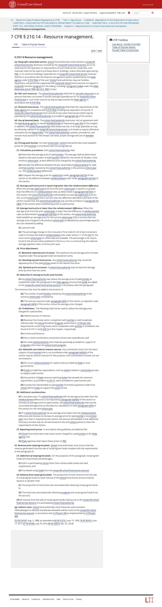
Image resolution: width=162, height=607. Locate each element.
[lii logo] (18, 12)
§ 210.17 (51, 380)
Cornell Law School (29, 4)
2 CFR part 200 (60, 513)
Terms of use (68, 599)
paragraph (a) (71, 116)
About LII (66, 13)
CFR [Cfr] (15, 44)
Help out (120, 13)
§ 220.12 (45, 329)
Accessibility (14, 599)
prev (93, 50)
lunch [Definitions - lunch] (54, 345)
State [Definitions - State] (80, 362)
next (100, 50)
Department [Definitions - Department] (37, 132)
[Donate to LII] (128, 12)
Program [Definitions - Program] (59, 323)
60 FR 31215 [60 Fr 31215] (60, 520)
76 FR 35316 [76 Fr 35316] (85, 520)
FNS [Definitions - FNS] (16, 74)
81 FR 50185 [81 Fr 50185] (29, 523)
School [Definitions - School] (51, 61)
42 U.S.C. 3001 (43, 89)
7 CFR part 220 (83, 323)
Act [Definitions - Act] (89, 235)
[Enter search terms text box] (141, 13)
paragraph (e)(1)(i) (78, 175)
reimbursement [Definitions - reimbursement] (80, 165)
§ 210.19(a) (33, 80)
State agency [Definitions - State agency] (80, 99)
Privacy (79, 599)
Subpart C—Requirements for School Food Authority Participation (95, 26)
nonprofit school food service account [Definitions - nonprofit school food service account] (43, 285)
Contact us (36, 599)
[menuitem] (66, 13)
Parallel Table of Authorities (125, 50)
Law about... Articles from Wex (126, 44)
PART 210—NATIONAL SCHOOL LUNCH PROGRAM (37, 26)
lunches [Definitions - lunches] (32, 146)
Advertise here (48, 599)
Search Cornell (148, 5)
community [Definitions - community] (85, 370)
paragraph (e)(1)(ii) (87, 178)
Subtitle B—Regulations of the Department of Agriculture (111, 20)
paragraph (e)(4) (28, 304)
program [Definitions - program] (37, 86)
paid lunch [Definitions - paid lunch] (58, 175)
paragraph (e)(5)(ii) (78, 352)
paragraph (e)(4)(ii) (70, 399)
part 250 (79, 123)
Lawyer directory (90, 13)
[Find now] (152, 13)
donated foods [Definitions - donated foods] (54, 123)
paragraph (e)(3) (59, 301)
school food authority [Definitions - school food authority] (52, 93)
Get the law (76, 13)
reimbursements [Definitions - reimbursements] (41, 342)
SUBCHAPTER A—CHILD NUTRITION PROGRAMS (115, 23)
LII (12, 20)
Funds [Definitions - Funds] (27, 370)
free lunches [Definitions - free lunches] (28, 168)
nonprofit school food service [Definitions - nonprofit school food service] (72, 65)
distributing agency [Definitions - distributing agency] (27, 123)
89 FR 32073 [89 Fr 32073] (53, 523)
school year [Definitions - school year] (53, 142)
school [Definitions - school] (68, 83)
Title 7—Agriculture (72, 20)
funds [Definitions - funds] (84, 282)
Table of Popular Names (33, 44)
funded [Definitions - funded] (79, 86)
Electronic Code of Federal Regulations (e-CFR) (38, 20)
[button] (152, 13)
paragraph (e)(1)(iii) (84, 191)
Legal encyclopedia (107, 13)
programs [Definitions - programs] (25, 345)
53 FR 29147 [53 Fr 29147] (21, 520)
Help (58, 599)
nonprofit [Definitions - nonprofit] (59, 83)
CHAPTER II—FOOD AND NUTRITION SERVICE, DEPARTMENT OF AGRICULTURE (51, 23)
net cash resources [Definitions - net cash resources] (85, 93)
